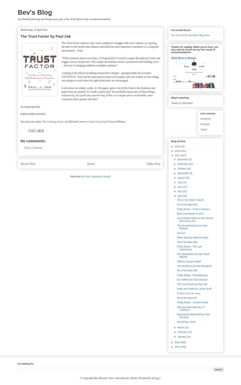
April (180, 196)
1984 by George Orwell (189, 261)
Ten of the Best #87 (187, 298)
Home (91, 164)
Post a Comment (33, 147)
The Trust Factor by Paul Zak (192, 284)
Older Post (153, 164)
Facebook (205, 118)
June (180, 187)
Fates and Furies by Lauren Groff (194, 288)
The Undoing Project (53, 121)
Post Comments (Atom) (97, 176)
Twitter (203, 129)
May (179, 191)
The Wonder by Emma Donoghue (194, 266)
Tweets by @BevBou (182, 103)
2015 (178, 347)
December (183, 159)
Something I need (186, 321)
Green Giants (95, 121)
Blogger (156, 378)
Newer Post (27, 164)
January (181, 336)
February (182, 332)
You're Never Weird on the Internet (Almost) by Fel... (195, 219)
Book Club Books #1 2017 (190, 213)
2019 (178, 146)
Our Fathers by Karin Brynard (192, 279)
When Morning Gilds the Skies (192, 237)
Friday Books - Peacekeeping (192, 275)
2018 (178, 151)
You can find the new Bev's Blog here (190, 35)
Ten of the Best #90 (187, 204)
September (183, 173)
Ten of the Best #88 (187, 270)
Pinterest (205, 124)
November (183, 164)
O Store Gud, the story (188, 293)
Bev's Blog (35, 12)
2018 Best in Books (183, 58)
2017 (178, 155)
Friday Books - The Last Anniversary (189, 248)
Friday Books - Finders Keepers (193, 209)
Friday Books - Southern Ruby (192, 302)
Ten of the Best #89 (187, 242)
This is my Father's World (190, 200)
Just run (181, 233)
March (181, 327)
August (181, 177)
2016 (178, 342)
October (181, 168)
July (179, 182)
